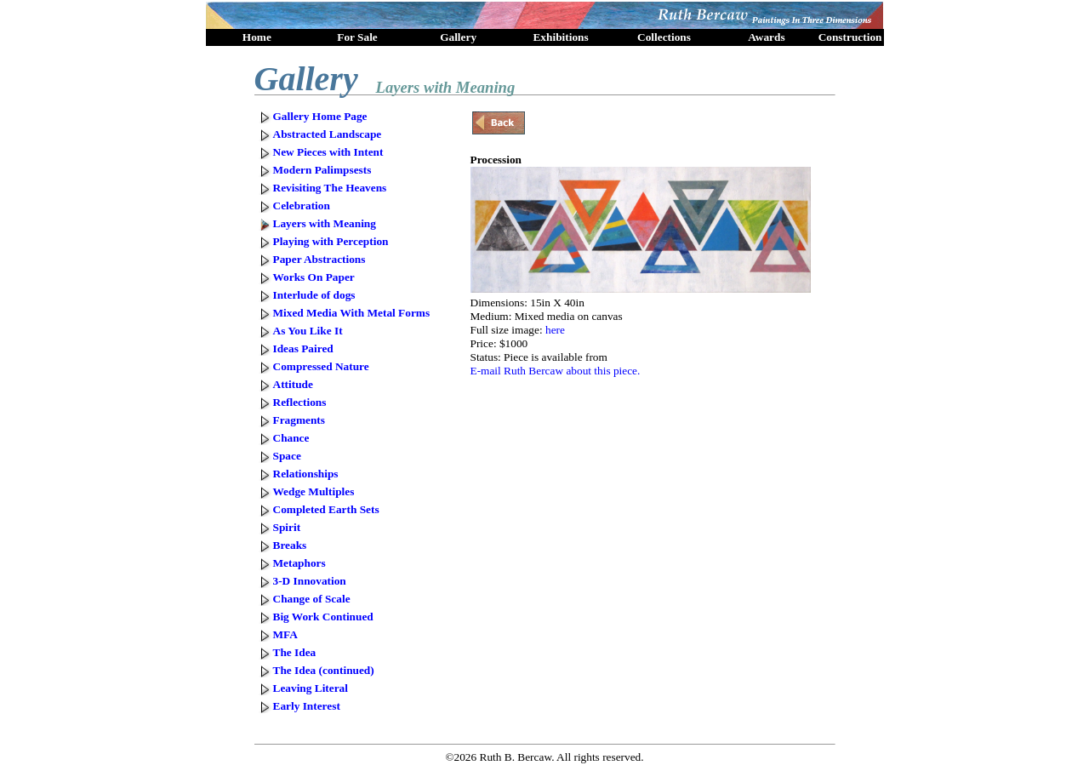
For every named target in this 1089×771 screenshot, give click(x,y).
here (555, 329)
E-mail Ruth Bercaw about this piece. (555, 370)
